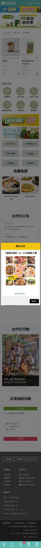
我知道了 (34, 301)
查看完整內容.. (20, 294)
